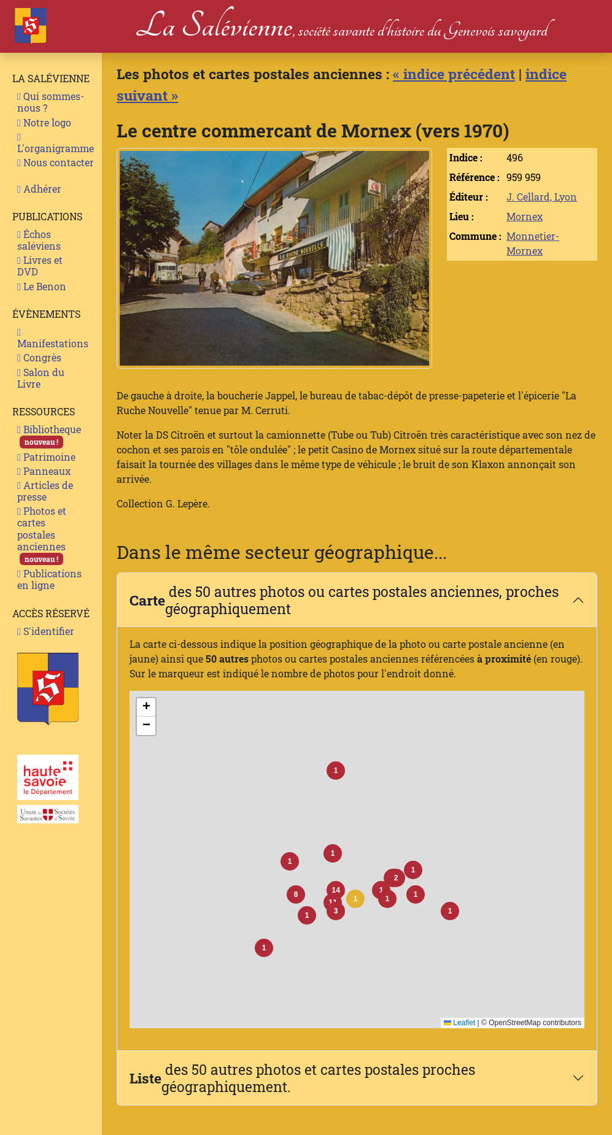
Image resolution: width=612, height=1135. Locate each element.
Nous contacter (55, 162)
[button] (355, 899)
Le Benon (41, 286)
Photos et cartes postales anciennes (41, 534)
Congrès (39, 357)
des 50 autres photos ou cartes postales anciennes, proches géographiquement (344, 600)
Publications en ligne (49, 579)
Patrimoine (46, 456)
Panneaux (44, 470)
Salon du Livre (40, 378)
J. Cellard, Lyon (541, 196)
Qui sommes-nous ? (50, 102)
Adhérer (39, 188)
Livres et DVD (40, 265)
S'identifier (45, 631)
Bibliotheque (49, 435)
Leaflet (459, 1022)
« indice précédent (454, 73)
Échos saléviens (39, 240)
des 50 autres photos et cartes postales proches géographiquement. (302, 1078)
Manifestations (52, 339)
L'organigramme (55, 144)
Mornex (524, 216)
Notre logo (44, 122)
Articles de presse (45, 491)
